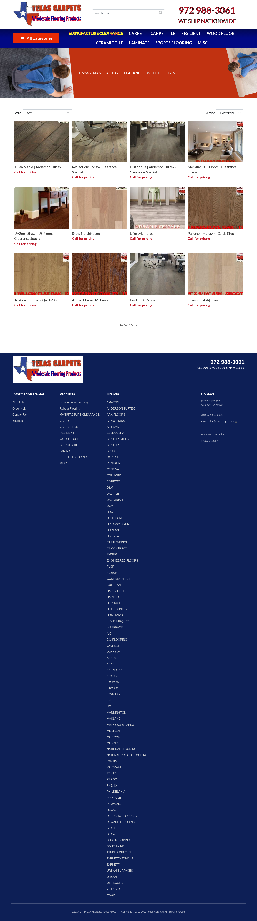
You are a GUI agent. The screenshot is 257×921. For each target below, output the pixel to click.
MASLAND (113, 718)
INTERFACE (115, 627)
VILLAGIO (113, 888)
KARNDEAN (115, 670)
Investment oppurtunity (74, 402)
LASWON (113, 682)
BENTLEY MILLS (118, 438)
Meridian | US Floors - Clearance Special (212, 169)
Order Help (19, 408)
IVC (109, 633)
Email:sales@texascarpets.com (219, 421)
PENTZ (111, 773)
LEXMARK (113, 694)
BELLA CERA (115, 432)
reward (111, 894)
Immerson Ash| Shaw (203, 300)
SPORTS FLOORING (173, 42)
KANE (111, 663)
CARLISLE (113, 457)
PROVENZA (114, 803)
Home (84, 73)
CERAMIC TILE (109, 42)
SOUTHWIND (115, 846)
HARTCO (113, 597)
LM (109, 700)
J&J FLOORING (117, 639)
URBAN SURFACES (120, 870)
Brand (17, 112)
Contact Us (19, 414)
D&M (110, 487)
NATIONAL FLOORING (121, 749)
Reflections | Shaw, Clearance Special (94, 169)
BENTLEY (113, 445)
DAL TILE (113, 493)
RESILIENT (191, 33)
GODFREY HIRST (118, 578)
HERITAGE (114, 603)
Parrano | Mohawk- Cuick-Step (211, 233)
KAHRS (112, 657)
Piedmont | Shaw (142, 300)
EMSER (112, 554)
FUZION (112, 572)
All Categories (39, 38)
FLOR (110, 566)
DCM (110, 505)
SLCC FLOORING (118, 840)
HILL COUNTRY (117, 609)
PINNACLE (114, 797)
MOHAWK (113, 736)
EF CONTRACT (117, 548)
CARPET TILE (162, 33)
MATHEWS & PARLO (120, 724)
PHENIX (112, 785)
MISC (203, 42)
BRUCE (112, 451)
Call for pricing (25, 172)
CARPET (137, 33)
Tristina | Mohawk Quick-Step (36, 300)
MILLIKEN (113, 730)
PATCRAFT (114, 767)
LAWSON (113, 688)
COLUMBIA (114, 475)
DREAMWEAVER (118, 524)
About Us (18, 402)
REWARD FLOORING (121, 822)
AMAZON (113, 402)
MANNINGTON (116, 712)
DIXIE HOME (115, 518)
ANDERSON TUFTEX (121, 408)
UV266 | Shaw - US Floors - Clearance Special (34, 236)
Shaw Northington (86, 233)
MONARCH (114, 742)
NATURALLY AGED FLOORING (127, 755)
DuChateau (114, 536)
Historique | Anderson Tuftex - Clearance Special (153, 169)
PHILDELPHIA (116, 791)
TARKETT (113, 864)
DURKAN (113, 530)
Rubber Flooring (70, 408)
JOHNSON (114, 651)
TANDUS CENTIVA (119, 852)
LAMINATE (139, 42)
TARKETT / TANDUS (120, 858)
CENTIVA (113, 469)
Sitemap (17, 420)
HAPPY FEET (115, 590)
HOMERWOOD (117, 615)
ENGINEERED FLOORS (122, 560)
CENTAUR (113, 463)
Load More (128, 324)
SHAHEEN (113, 828)
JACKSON (113, 645)
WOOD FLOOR (221, 33)
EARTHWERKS (117, 542)
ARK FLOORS (116, 414)
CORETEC (114, 481)
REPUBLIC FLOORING (122, 815)
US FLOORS (115, 882)
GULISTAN (114, 584)
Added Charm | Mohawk (90, 300)
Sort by (210, 112)
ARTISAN (113, 426)
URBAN (112, 876)
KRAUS (112, 676)
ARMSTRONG (116, 420)
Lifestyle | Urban (142, 233)
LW (109, 706)
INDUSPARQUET (118, 621)
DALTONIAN (115, 499)
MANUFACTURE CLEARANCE (96, 33)
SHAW (111, 834)
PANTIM (112, 761)
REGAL (111, 809)
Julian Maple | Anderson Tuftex (37, 167)
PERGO (112, 779)
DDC (110, 511)
